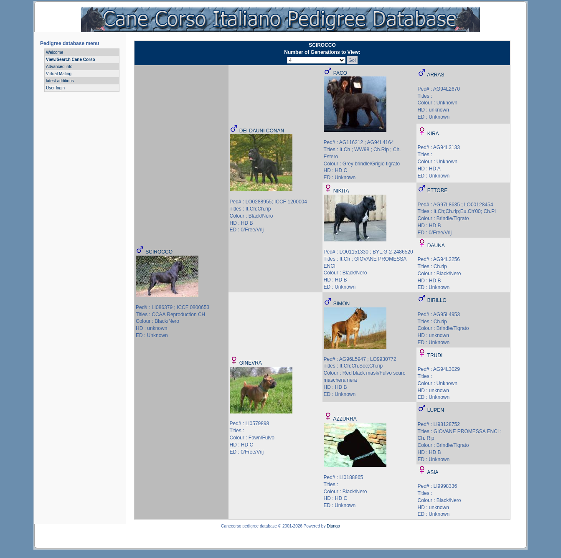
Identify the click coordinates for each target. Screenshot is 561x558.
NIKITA (341, 191)
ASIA (432, 472)
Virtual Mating (58, 73)
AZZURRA (345, 419)
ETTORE (437, 190)
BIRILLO (437, 300)
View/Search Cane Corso (70, 59)
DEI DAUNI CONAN (261, 131)
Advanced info (59, 66)
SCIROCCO (159, 252)
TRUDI (435, 355)
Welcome (54, 52)
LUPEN (435, 410)
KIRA (433, 134)
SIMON (341, 304)
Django (333, 526)
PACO (340, 73)
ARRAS (435, 75)
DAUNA (436, 246)
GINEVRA (250, 363)
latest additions (60, 81)
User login (55, 88)
